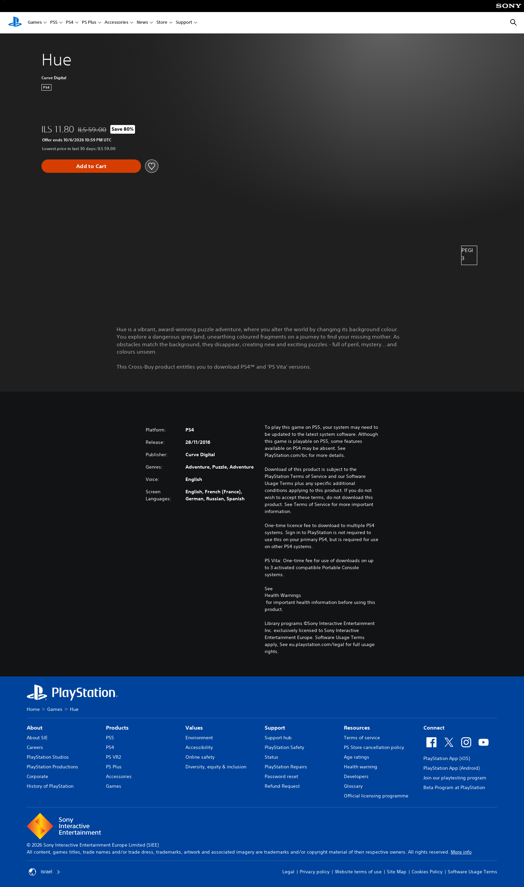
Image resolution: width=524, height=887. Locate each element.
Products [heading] (117, 727)
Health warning (360, 767)
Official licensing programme (376, 796)
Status (271, 757)
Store (161, 23)
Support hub (278, 738)
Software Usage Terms (472, 872)
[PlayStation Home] (15, 23)
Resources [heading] (357, 727)
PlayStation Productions (52, 767)
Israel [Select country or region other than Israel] (44, 872)
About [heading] (34, 727)
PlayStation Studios (48, 757)
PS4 (70, 23)
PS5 (53, 23)
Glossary (353, 786)
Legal (288, 872)
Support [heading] (275, 727)
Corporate (37, 776)
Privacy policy (315, 872)
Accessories (116, 23)
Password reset (281, 776)
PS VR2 (113, 757)
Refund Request (282, 786)
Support (184, 23)
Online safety (200, 757)
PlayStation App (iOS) (446, 758)
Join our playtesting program (454, 778)
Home (33, 709)
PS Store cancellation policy (374, 747)
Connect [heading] (433, 727)
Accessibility (199, 747)
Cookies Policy (427, 872)
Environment (199, 738)
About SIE (37, 738)
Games (35, 23)
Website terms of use (358, 872)
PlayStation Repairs (286, 767)
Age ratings (356, 757)
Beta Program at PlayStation (454, 787)
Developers (356, 776)
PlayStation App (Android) (451, 768)
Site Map (396, 872)
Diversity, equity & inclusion (215, 767)
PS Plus (89, 23)
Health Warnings (283, 595)
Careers (35, 747)
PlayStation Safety (284, 747)
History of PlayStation (50, 786)
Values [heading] (194, 727)
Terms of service (362, 738)
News (142, 23)
